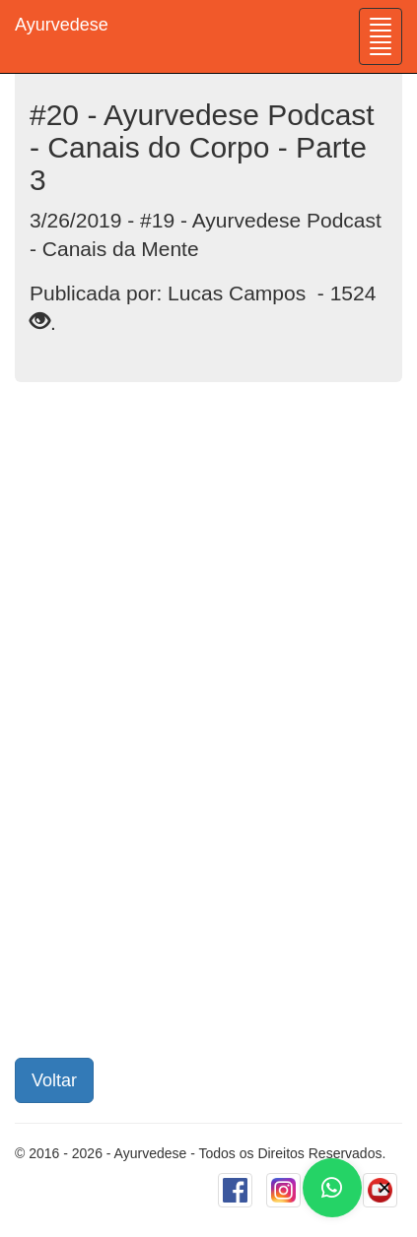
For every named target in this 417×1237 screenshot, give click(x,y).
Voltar (54, 1080)
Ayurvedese (61, 24)
